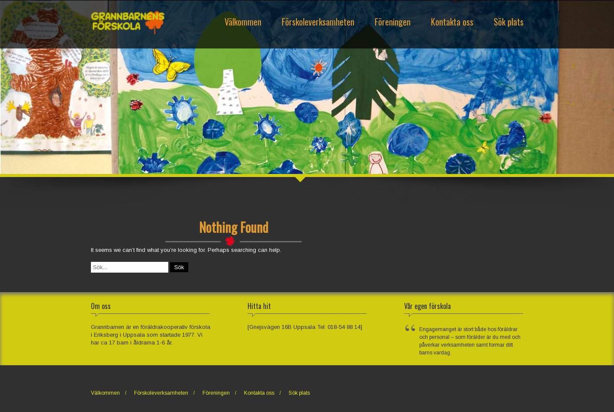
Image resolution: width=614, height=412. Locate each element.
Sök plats (509, 22)
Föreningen (393, 22)
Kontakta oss (452, 22)
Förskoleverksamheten (318, 22)
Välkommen (243, 22)
